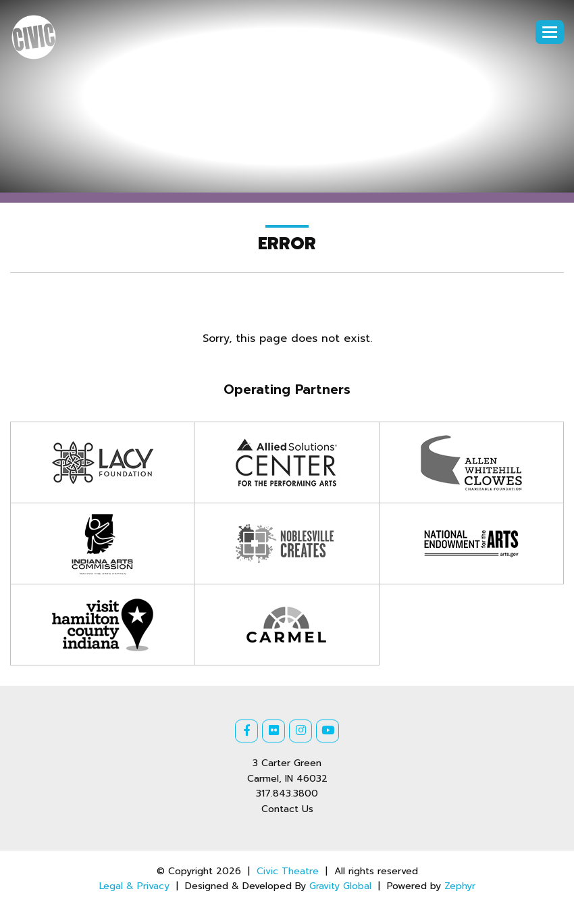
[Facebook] (246, 731)
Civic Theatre (288, 871)
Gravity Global (340, 886)
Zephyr (459, 886)
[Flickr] (273, 731)
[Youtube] (327, 731)
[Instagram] (300, 731)
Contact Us (287, 809)
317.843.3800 (287, 793)
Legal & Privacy (134, 886)
